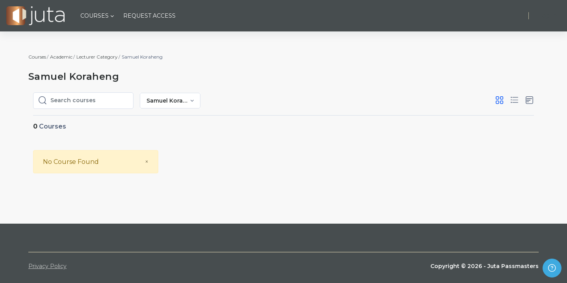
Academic (61, 57)
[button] (499, 100)
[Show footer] (552, 268)
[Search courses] (89, 100)
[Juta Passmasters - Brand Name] (35, 15)
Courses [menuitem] (94, 15)
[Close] (146, 162)
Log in (547, 15)
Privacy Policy (47, 266)
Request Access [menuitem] (149, 15)
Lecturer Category (97, 57)
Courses (37, 57)
